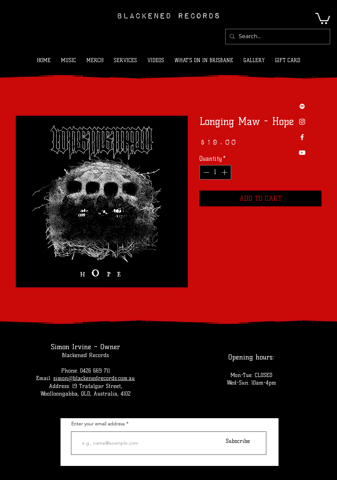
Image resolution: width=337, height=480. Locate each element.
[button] (322, 18)
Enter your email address (98, 423)
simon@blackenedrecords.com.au (94, 378)
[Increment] (225, 172)
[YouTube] (302, 153)
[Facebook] (302, 137)
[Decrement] (205, 172)
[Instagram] (302, 122)
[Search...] (277, 36)
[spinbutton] (215, 172)
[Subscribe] (238, 441)
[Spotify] (302, 106)
